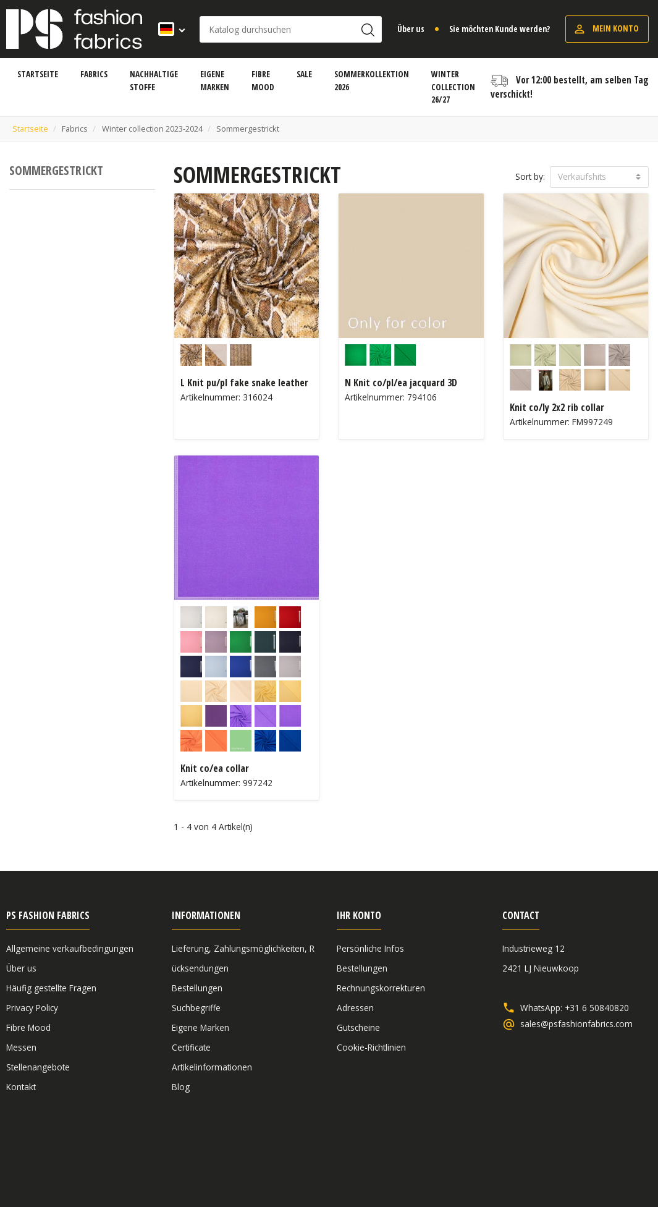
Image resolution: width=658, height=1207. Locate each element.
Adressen (355, 1008)
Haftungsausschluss (557, 1153)
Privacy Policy (32, 1008)
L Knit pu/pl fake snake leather (244, 382)
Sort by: (530, 176)
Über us (410, 29)
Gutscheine (358, 1027)
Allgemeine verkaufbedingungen (69, 948)
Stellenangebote (38, 1067)
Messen (21, 1047)
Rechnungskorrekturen (381, 988)
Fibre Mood (28, 1027)
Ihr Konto (359, 915)
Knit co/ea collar (214, 768)
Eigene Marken (200, 1027)
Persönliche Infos (370, 948)
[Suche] (291, 29)
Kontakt (21, 1087)
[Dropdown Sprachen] (168, 29)
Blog (181, 1087)
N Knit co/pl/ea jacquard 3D (401, 382)
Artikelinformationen (212, 1067)
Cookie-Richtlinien (371, 1047)
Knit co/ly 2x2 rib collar (557, 407)
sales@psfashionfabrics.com (576, 1024)
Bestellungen (197, 988)
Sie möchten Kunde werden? (499, 29)
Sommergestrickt (56, 170)
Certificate (191, 1047)
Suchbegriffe (196, 1008)
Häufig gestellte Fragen (51, 988)
